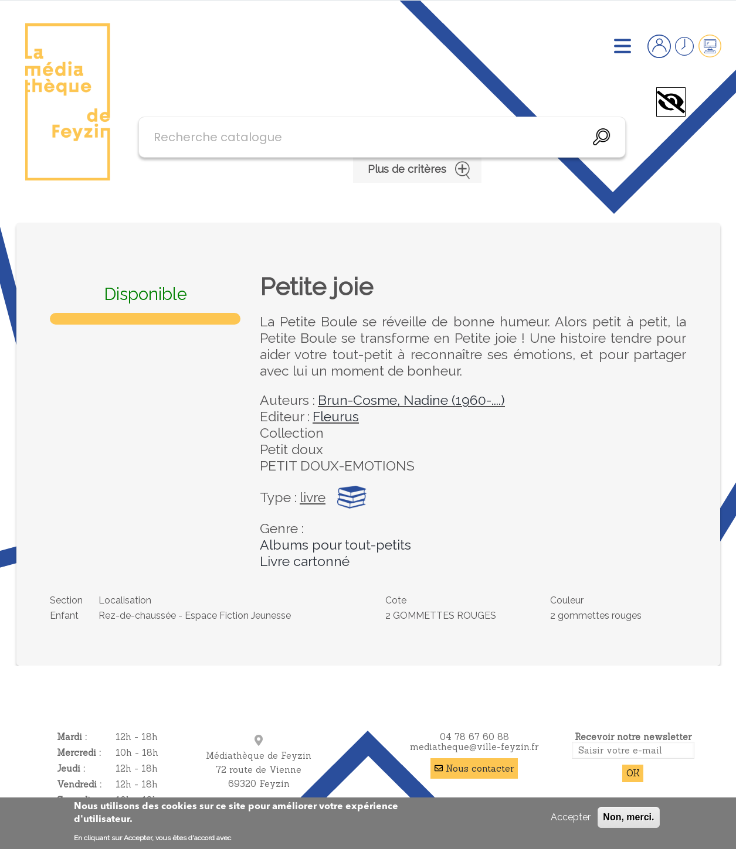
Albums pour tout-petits (335, 545)
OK (633, 773)
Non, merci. (628, 817)
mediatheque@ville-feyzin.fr (474, 746)
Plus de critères (417, 170)
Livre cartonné (305, 561)
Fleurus (336, 416)
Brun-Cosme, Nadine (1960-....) (411, 400)
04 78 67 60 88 (474, 736)
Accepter (571, 817)
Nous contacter (480, 768)
